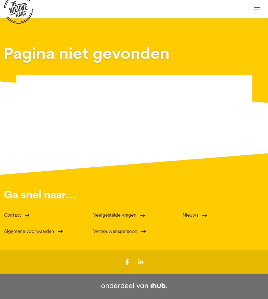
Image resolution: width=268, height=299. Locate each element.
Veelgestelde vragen (114, 215)
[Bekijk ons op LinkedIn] (141, 261)
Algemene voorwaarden (29, 231)
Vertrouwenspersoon (115, 231)
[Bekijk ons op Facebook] (127, 261)
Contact (12, 215)
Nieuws (190, 215)
